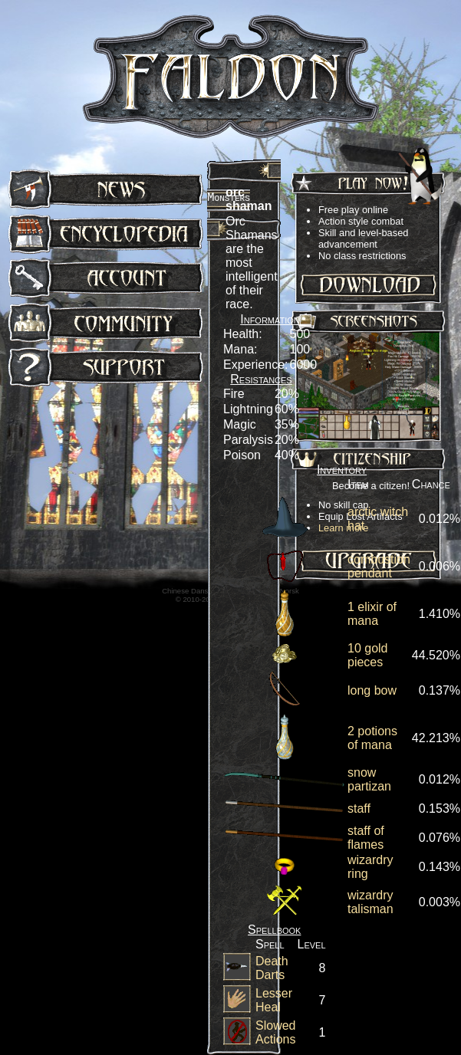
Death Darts (271, 968)
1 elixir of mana (372, 613)
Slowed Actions (275, 1032)
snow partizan (369, 779)
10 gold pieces (367, 655)
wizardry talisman (370, 902)
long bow (372, 690)
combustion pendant (378, 566)
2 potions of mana (372, 738)
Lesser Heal (273, 1000)
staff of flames (365, 837)
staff (358, 808)
